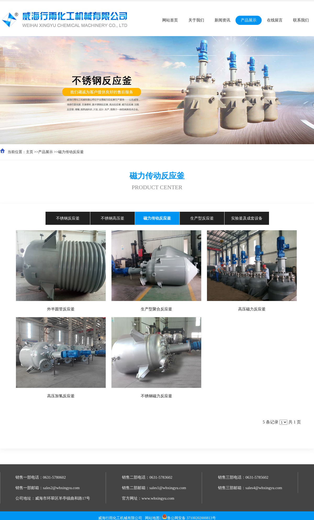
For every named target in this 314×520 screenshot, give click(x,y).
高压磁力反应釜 (252, 309)
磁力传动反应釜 (71, 152)
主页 (29, 152)
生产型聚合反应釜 (156, 309)
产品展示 (45, 152)
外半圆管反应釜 (61, 309)
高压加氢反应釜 (61, 396)
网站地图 (152, 518)
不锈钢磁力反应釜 (156, 396)
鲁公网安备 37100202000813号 (191, 518)
